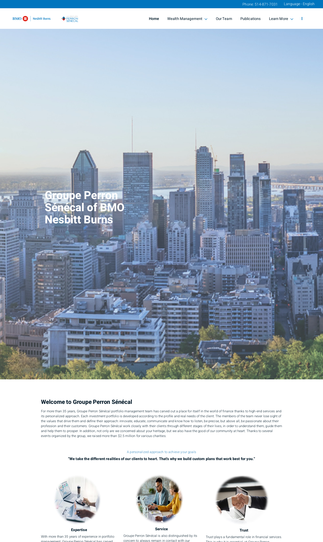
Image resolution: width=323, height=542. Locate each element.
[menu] (301, 19)
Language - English (299, 4)
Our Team (224, 19)
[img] (161, 189)
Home (154, 19)
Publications (250, 19)
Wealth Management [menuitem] (187, 19)
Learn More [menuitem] (281, 19)
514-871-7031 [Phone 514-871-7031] (266, 4)
